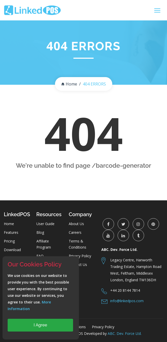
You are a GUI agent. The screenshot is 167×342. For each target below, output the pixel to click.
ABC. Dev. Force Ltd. (125, 333)
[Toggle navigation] (157, 10)
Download (12, 249)
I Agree (40, 325)
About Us (76, 223)
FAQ (40, 255)
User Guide (45, 223)
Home (69, 84)
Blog (40, 232)
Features (11, 232)
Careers (75, 232)
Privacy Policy (80, 255)
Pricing (9, 241)
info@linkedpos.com (127, 300)
